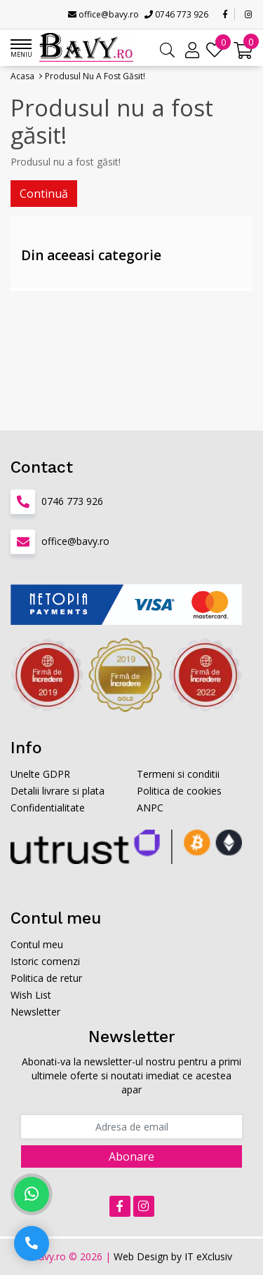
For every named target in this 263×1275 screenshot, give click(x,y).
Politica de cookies (179, 790)
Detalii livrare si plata (57, 790)
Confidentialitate (48, 807)
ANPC (150, 807)
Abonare (131, 1156)
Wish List (31, 994)
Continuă (44, 193)
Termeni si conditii (178, 774)
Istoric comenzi (45, 961)
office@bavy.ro (103, 14)
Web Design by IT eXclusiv (173, 1256)
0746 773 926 (176, 14)
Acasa (22, 76)
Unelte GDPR (40, 774)
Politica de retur (46, 978)
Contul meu (37, 944)
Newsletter (35, 1011)
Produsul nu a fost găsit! (95, 76)
